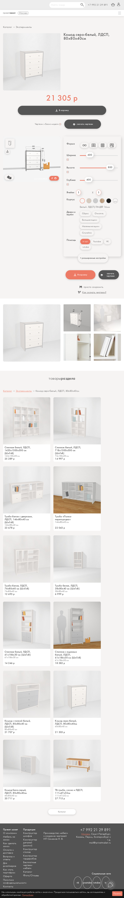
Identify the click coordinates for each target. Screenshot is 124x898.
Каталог (7, 27)
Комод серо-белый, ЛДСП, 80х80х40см (66, 722)
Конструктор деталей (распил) (30, 842)
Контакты (8, 886)
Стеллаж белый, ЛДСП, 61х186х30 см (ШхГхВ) (18, 653)
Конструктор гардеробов (30, 857)
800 (110, 167)
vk (78, 882)
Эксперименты (24, 27)
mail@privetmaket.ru (100, 842)
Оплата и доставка (8, 851)
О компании (10, 833)
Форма (71, 144)
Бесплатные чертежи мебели (29, 865)
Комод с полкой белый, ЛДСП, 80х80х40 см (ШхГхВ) (18, 723)
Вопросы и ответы (9, 858)
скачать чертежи (83, 124)
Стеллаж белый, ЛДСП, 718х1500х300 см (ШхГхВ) (68, 450)
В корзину (62, 110)
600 (90, 154)
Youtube (97, 241)
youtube (87, 882)
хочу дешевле (40, 178)
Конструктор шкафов (30, 835)
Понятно (117, 893)
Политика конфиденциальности (14, 881)
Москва (85, 834)
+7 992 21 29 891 (98, 5)
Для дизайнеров (9, 865)
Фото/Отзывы (31, 875)
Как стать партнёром (9, 871)
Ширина (71, 155)
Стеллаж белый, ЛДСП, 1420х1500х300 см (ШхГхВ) (18, 450)
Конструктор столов (30, 851)
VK (107, 241)
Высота (71, 167)
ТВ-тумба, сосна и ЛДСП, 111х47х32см (69, 791)
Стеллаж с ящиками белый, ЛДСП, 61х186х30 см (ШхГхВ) (68, 654)
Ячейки (70, 192)
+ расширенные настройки (93, 258)
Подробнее (27, 895)
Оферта (7, 876)
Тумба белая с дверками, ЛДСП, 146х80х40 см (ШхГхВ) (19, 519)
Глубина (71, 180)
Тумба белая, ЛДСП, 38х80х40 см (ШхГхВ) (67, 587)
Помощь (71, 240)
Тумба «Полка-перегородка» (63, 518)
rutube (86, 247)
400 (88, 179)
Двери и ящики (71, 213)
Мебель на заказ (9, 838)
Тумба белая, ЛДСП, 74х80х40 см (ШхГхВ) (17, 587)
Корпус (71, 199)
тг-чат (85, 241)
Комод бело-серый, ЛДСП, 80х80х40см (16, 791)
